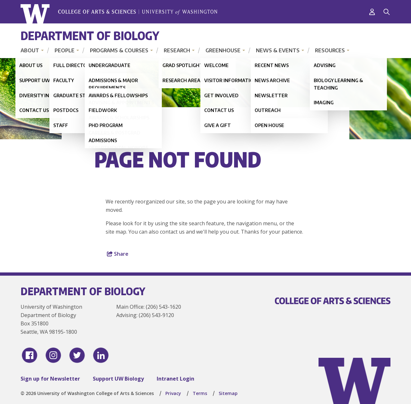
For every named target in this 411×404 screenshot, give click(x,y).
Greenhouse (223, 50)
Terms (200, 393)
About (30, 50)
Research (177, 50)
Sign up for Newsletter (50, 378)
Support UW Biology (118, 378)
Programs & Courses (119, 50)
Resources (330, 50)
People (64, 50)
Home (103, 133)
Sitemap (228, 393)
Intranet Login (175, 378)
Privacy (173, 393)
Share (117, 253)
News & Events (278, 50)
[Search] (386, 12)
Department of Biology (90, 35)
